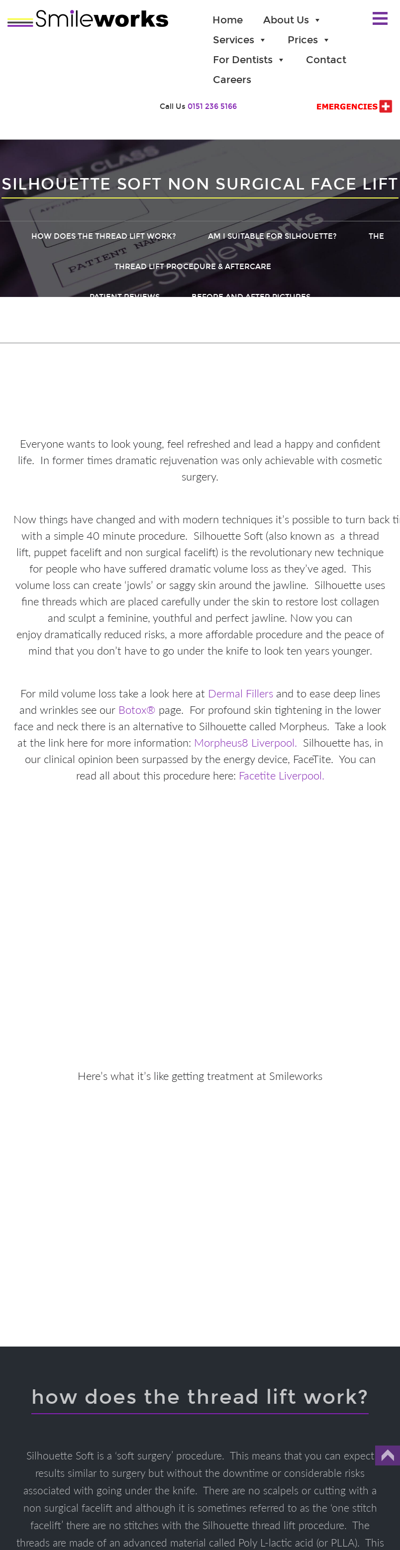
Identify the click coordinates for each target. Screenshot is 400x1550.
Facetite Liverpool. (281, 775)
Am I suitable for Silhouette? (272, 236)
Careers (232, 80)
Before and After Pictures (251, 296)
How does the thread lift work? (103, 236)
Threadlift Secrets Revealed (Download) (254, 327)
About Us (292, 20)
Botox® (137, 709)
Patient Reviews (125, 296)
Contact (326, 60)
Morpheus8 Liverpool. (245, 742)
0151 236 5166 (212, 106)
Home (227, 20)
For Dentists (249, 60)
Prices (309, 40)
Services (240, 40)
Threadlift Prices (92, 327)
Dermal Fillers (240, 693)
